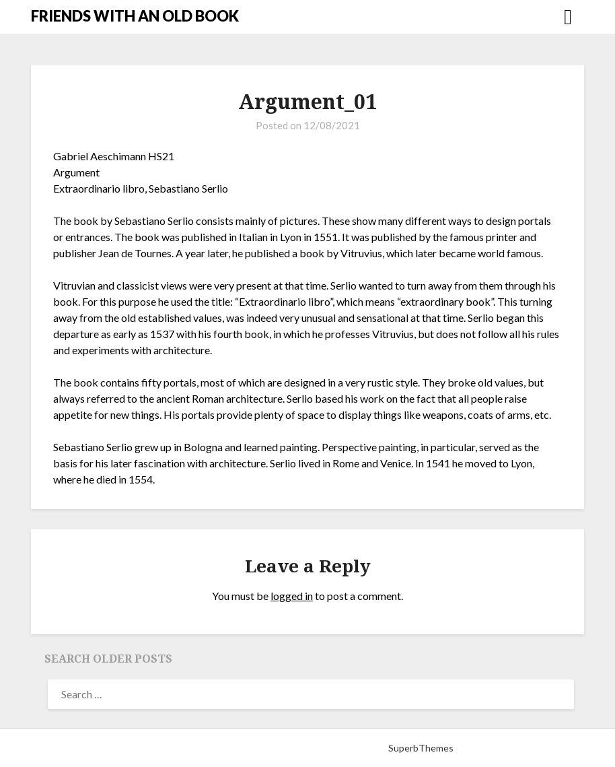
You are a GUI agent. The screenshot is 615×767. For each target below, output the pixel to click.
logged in (291, 595)
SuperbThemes (421, 748)
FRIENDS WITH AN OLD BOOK (135, 16)
